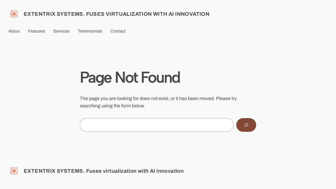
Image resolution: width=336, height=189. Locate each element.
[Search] (246, 125)
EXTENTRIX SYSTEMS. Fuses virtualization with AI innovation (116, 14)
